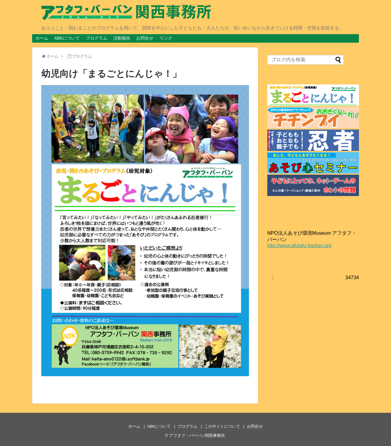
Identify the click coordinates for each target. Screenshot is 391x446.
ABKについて (67, 38)
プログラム (96, 38)
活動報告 (121, 38)
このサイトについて (222, 426)
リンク (165, 38)
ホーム (41, 38)
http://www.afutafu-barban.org (299, 245)
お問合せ (144, 38)
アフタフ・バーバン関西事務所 (197, 435)
